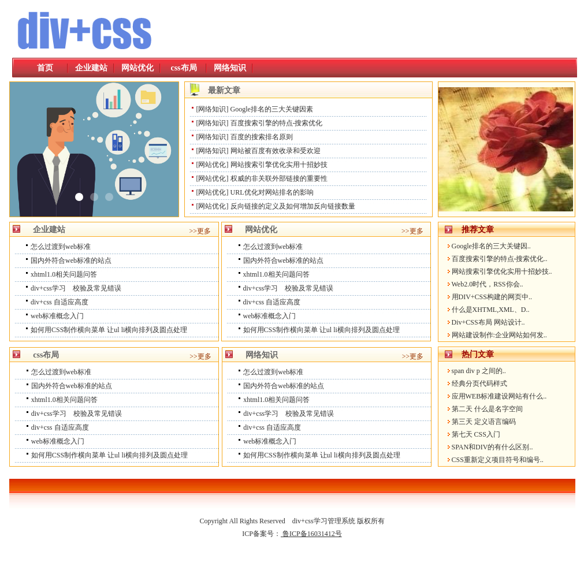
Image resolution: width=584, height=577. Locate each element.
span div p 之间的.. (479, 371)
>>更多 (200, 231)
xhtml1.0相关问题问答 (64, 274)
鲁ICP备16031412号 (311, 534)
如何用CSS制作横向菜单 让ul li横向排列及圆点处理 (109, 330)
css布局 (183, 68)
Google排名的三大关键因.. (491, 246)
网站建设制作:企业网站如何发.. (499, 335)
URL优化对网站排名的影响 (272, 192)
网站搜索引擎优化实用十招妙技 (279, 165)
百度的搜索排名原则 (261, 137)
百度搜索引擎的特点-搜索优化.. (500, 259)
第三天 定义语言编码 (484, 422)
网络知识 (230, 68)
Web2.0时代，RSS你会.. (487, 284)
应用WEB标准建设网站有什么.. (499, 396)
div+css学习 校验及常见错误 (76, 288)
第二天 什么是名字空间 (487, 409)
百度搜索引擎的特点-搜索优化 (276, 123)
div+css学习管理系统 (323, 521)
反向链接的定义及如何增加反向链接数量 (292, 206)
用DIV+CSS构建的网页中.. (492, 297)
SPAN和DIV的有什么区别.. (492, 447)
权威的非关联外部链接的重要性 (279, 178)
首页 (45, 68)
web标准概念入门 (57, 316)
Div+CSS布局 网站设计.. (488, 322)
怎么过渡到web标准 (61, 247)
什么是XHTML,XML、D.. (491, 310)
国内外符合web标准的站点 (71, 260)
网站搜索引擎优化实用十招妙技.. (502, 271)
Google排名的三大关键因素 (271, 109)
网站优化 (137, 68)
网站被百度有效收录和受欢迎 (275, 151)
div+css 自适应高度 (59, 302)
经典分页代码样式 (479, 383)
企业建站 (91, 68)
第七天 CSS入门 (476, 434)
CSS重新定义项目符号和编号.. (498, 460)
